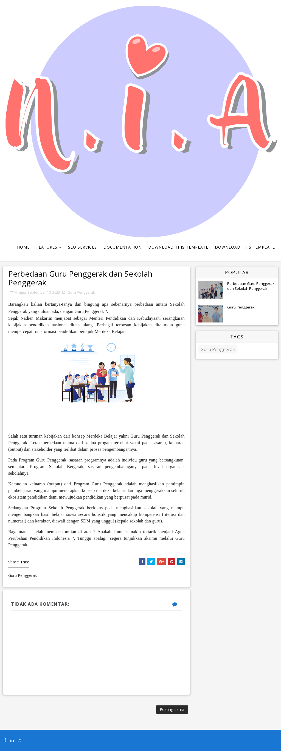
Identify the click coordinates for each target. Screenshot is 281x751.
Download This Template (178, 247)
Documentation (122, 247)
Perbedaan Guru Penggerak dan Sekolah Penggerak (250, 286)
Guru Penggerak (81, 292)
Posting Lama (172, 709)
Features (46, 247)
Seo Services (82, 247)
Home (23, 247)
